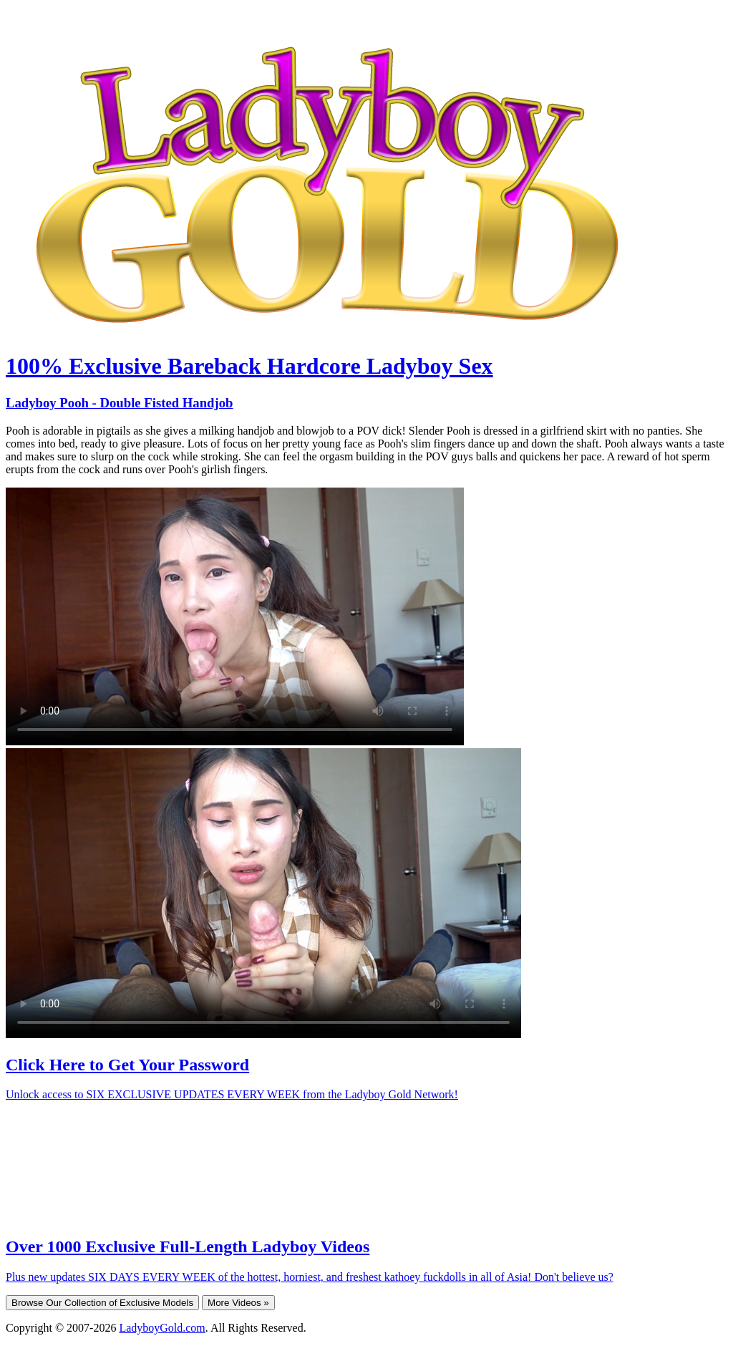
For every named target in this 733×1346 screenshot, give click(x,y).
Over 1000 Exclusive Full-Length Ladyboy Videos (187, 1246)
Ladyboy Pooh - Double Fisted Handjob (119, 402)
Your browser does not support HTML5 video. (235, 616)
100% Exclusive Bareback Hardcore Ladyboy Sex (249, 366)
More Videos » (238, 1302)
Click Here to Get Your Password (127, 1064)
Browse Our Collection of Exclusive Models (102, 1302)
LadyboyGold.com (162, 1328)
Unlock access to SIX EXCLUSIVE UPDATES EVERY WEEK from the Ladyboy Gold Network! (232, 1094)
